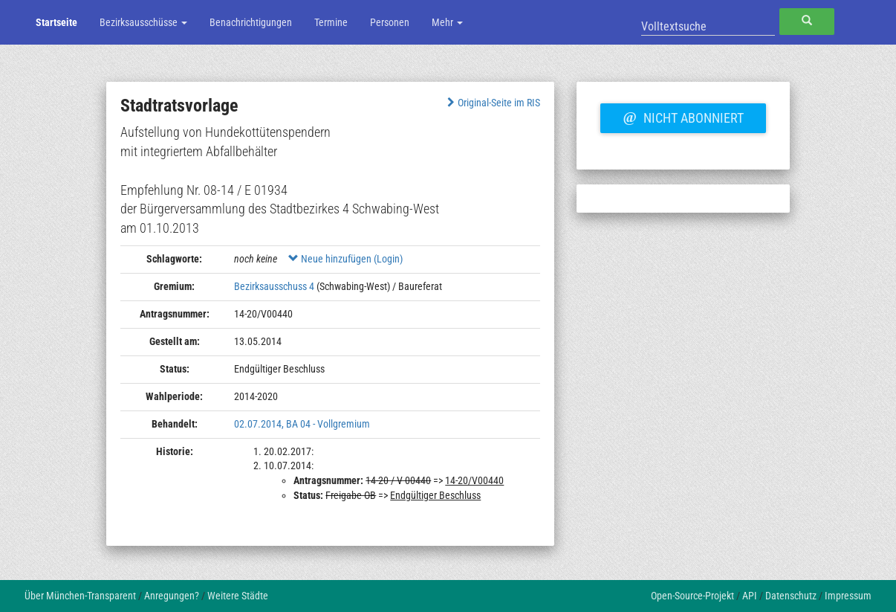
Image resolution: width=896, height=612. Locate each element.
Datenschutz (791, 596)
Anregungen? (171, 596)
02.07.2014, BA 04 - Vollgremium (302, 424)
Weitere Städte (237, 596)
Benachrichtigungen (251, 22)
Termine (331, 22)
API (749, 596)
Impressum (848, 596)
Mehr (447, 22)
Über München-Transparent (80, 596)
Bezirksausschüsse (143, 22)
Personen (389, 22)
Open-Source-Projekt (692, 596)
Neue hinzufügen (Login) (345, 259)
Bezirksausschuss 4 (274, 286)
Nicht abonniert (683, 116)
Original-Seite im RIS (492, 103)
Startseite (56, 22)
